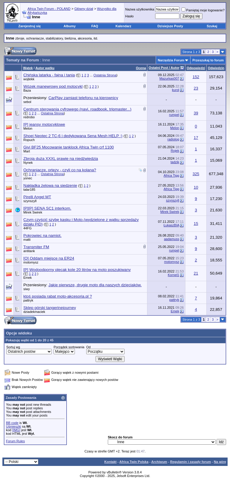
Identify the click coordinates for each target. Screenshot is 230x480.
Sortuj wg (13, 347)
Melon (27, 128)
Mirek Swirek (32, 212)
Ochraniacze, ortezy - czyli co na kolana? (59, 170)
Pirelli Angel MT (37, 197)
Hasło (129, 16)
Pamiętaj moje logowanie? (203, 10)
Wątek (28, 68)
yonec (27, 178)
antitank (29, 251)
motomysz (30, 262)
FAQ (94, 26)
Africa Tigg (171, 175)
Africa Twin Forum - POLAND (49, 8)
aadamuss (171, 239)
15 (196, 223)
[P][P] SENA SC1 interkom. (47, 208)
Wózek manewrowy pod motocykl (53, 86)
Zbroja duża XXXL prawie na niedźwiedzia (60, 158)
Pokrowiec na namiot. (42, 235)
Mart (26, 151)
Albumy (69, 26)
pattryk (28, 300)
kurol (175, 90)
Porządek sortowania (69, 347)
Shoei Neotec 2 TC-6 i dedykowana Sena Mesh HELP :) (72, 136)
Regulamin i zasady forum (190, 462)
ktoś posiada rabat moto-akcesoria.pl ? (57, 296)
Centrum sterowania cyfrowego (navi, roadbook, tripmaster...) (77, 109)
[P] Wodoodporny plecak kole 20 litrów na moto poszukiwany (77, 269)
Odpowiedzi (196, 68)
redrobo (29, 117)
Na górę (220, 462)
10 (196, 187)
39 (196, 113)
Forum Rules (15, 441)
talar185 (29, 189)
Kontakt (110, 462)
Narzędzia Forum (171, 60)
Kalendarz (123, 26)
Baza (27, 90)
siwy (26, 289)
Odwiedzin (216, 68)
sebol (27, 102)
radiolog (173, 139)
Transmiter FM (36, 247)
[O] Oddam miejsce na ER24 (48, 258)
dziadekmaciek (34, 312)
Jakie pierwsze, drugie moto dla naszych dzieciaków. (95, 285)
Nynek (28, 162)
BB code (12, 423)
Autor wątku (45, 68)
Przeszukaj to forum (208, 60)
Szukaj (212, 26)
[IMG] (16, 430)
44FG (27, 228)
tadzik (174, 162)
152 (196, 77)
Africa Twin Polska (134, 462)
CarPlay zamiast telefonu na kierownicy (83, 98)
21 (196, 273)
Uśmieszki (13, 426)
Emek (27, 277)
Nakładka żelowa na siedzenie (50, 185)
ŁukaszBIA (171, 225)
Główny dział (83, 8)
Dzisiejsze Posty (170, 26)
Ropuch (29, 140)
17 (196, 137)
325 (196, 174)
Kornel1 (173, 275)
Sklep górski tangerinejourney (49, 307)
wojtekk (28, 79)
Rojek (175, 150)
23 (196, 88)
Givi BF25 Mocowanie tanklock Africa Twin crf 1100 (68, 147)
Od (88, 347)
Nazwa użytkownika (139, 9)
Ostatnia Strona (104, 75)
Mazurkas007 (169, 78)
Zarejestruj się (29, 26)
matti (27, 239)
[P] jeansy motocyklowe (44, 124)
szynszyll (30, 201)
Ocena (141, 68)
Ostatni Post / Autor (164, 67)
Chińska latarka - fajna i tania (49, 75)
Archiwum (159, 462)
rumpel (174, 114)
